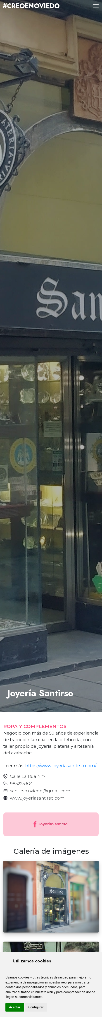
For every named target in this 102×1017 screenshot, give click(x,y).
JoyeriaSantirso (50, 824)
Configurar (36, 1007)
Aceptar (14, 1007)
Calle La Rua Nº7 (27, 776)
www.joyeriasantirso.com (37, 798)
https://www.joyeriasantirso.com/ (60, 765)
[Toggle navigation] (96, 6)
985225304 (21, 783)
